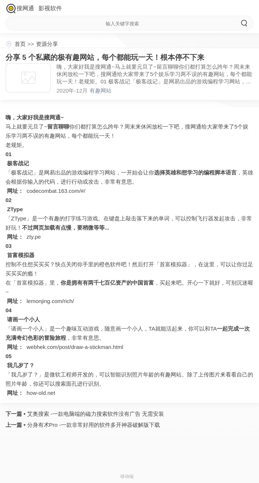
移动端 (127, 476)
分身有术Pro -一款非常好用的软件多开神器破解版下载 (92, 425)
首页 (20, 44)
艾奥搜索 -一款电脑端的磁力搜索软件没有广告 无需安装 (94, 414)
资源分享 (47, 44)
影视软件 (50, 8)
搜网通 (25, 8)
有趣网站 (101, 90)
